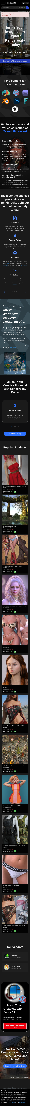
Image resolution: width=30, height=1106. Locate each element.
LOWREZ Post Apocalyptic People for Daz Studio (16, 765)
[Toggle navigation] (3, 3)
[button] (14, 426)
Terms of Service (20, 1100)
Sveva (5, 887)
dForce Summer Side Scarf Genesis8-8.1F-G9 (15, 725)
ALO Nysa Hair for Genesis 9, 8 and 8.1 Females (16, 606)
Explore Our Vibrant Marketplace (15, 61)
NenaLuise (26, 373)
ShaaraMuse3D (7, 527)
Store (19, 957)
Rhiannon (6, 567)
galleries (5, 265)
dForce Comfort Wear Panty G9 (11, 885)
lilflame (5, 487)
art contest (24, 265)
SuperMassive (7, 807)
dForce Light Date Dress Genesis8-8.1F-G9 (14, 486)
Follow (14, 957)
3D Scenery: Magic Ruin (9, 526)
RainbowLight (15, 966)
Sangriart (6, 687)
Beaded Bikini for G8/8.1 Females (12, 646)
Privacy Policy (22, 1102)
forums (7, 263)
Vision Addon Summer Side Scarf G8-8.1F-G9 (15, 925)
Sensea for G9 (7, 686)
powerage (6, 767)
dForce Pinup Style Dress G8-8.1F (12, 805)
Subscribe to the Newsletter (15, 1066)
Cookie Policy (11, 1102)
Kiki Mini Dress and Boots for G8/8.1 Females (15, 566)
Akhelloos (6, 607)
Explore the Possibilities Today (15, 1026)
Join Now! (12, 348)
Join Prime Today (15, 434)
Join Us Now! (15, 292)
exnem (5, 847)
